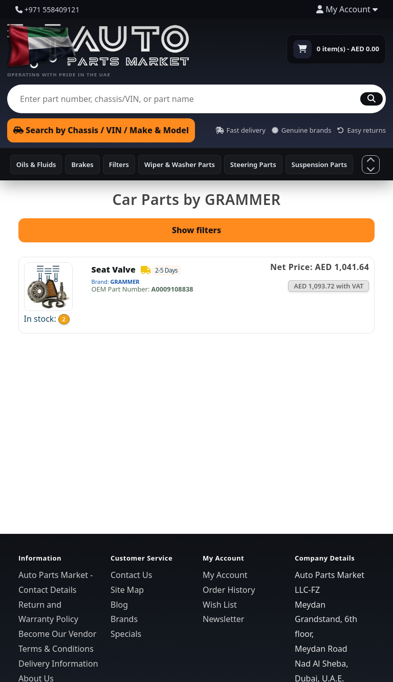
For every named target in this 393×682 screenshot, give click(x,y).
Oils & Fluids (36, 164)
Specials (126, 633)
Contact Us (131, 575)
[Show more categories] (371, 164)
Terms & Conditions (56, 648)
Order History (229, 589)
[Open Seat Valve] (48, 285)
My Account (225, 575)
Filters (119, 164)
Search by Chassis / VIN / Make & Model (101, 130)
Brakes (82, 164)
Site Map (127, 589)
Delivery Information (58, 663)
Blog (119, 604)
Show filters (196, 230)
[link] (196, 295)
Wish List (220, 604)
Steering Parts (253, 164)
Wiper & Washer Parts (179, 164)
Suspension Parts (319, 164)
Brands (124, 619)
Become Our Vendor (57, 633)
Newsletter (223, 619)
